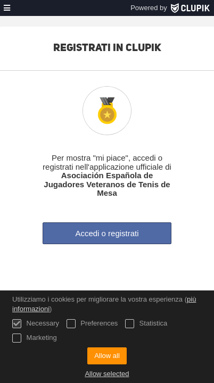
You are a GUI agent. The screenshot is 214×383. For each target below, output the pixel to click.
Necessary (35, 323)
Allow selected (107, 374)
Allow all (107, 356)
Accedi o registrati (106, 233)
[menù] (7, 8)
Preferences (92, 323)
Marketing (34, 338)
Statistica (146, 323)
